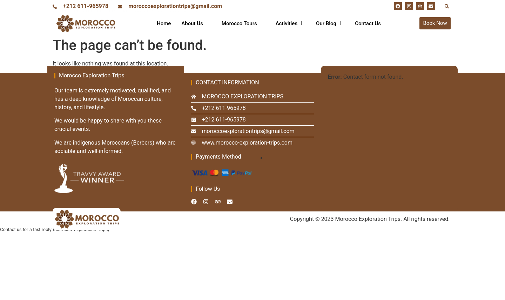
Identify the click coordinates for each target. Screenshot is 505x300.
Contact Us (368, 23)
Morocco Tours (242, 23)
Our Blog (329, 23)
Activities (289, 23)
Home (164, 23)
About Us (195, 23)
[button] (446, 6)
